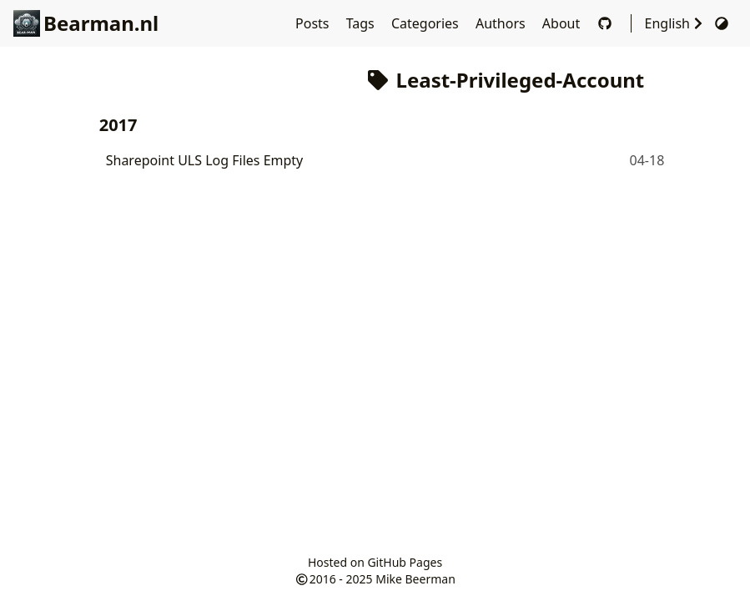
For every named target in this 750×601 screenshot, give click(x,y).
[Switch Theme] (721, 23)
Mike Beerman (415, 579)
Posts (314, 23)
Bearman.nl (86, 23)
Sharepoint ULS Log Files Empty (205, 160)
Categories (426, 23)
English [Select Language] (676, 23)
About (563, 23)
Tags (362, 23)
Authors (502, 23)
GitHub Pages (404, 562)
